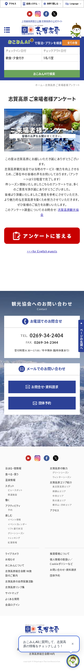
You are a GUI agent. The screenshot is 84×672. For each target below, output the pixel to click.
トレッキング (14, 538)
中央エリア (57, 496)
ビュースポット (15, 490)
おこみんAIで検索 (44, 73)
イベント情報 (14, 519)
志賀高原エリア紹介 (61, 482)
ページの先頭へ (81, 339)
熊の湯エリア (59, 500)
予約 (10, 510)
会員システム (31, 3)
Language (74, 3)
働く (7, 500)
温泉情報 (10, 480)
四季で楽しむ (52, 3)
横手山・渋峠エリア (62, 505)
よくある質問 (12, 599)
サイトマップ (12, 593)
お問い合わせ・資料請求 (63, 569)
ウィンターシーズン (62, 477)
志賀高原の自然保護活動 (19, 581)
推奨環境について (60, 553)
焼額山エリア (59, 491)
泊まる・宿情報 (13, 468)
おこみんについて (14, 565)
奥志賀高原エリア (61, 486)
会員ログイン (12, 604)
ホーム (38, 85)
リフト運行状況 (15, 528)
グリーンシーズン (16, 533)
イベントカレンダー (17, 524)
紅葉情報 (12, 542)
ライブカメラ (12, 553)
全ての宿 (72, 42)
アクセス (12, 3)
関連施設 (12, 495)
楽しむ (8, 515)
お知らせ (10, 559)
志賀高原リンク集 (15, 587)
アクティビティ (12, 505)
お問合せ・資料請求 (44, 387)
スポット (9, 486)
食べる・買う (12, 474)
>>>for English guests (42, 251)
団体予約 (44, 403)
